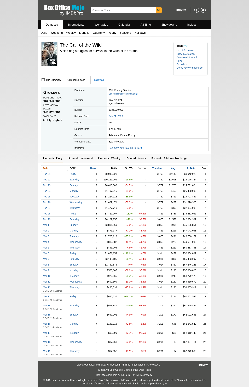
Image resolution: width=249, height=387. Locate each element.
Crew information (186, 54)
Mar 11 (47, 281)
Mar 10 (47, 276)
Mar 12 (47, 287)
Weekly (71, 32)
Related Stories (136, 158)
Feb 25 (47, 196)
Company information (188, 57)
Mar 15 (47, 314)
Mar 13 (47, 296)
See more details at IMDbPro (125, 148)
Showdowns (169, 24)
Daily (44, 32)
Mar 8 (46, 264)
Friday (73, 174)
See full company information (123, 94)
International (76, 24)
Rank (93, 168)
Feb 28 (47, 213)
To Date (191, 168)
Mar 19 (47, 351)
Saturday (74, 179)
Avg (173, 168)
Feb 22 (47, 179)
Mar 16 (47, 323)
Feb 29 (47, 219)
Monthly (84, 32)
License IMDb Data (134, 369)
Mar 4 (46, 242)
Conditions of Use (91, 383)
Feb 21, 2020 (116, 116)
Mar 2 (46, 230)
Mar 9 (46, 270)
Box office (182, 64)
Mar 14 (47, 305)
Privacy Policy (113, 383)
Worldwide (101, 24)
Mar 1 (46, 225)
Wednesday (76, 202)
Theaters (157, 168)
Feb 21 (47, 174)
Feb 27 (47, 208)
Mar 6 (46, 253)
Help (148, 369)
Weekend (56, 32)
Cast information (185, 50)
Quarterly (99, 32)
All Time (146, 24)
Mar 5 (46, 247)
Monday (74, 191)
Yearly (112, 32)
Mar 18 (47, 342)
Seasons (125, 32)
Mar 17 (47, 332)
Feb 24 (47, 191)
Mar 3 (46, 236)
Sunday (74, 185)
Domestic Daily (53, 158)
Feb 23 (47, 185)
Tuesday (74, 196)
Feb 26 (47, 202)
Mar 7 (46, 259)
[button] (190, 69)
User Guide (115, 369)
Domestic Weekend (80, 158)
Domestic (52, 24)
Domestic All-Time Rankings (169, 158)
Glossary (102, 369)
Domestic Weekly (109, 158)
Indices (191, 24)
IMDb (139, 375)
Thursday (75, 208)
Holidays (140, 32)
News (180, 60)
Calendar (124, 24)
